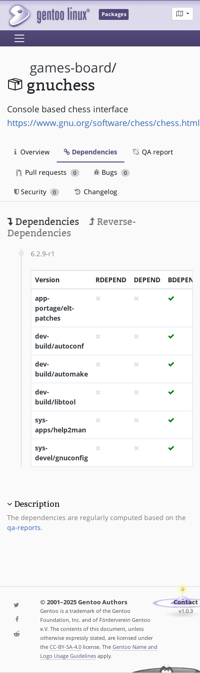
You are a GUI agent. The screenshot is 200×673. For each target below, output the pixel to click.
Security (36, 191)
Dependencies (90, 151)
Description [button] (37, 504)
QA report (152, 151)
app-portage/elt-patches (54, 308)
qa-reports (24, 527)
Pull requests (47, 172)
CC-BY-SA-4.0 (65, 646)
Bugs (112, 172)
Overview (32, 151)
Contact (186, 602)
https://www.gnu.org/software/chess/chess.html (103, 122)
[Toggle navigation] (19, 38)
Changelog (95, 191)
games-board (71, 67)
